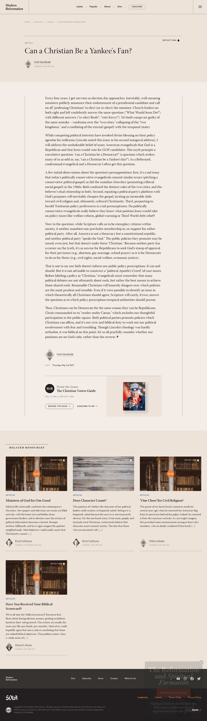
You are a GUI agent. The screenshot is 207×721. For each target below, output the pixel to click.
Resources (38, 22)
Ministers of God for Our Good (28, 500)
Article (29, 43)
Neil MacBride (42, 62)
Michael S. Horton (23, 645)
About (107, 7)
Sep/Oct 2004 (170, 40)
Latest (79, 7)
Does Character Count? (89, 500)
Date (47, 365)
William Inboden (157, 541)
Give (119, 7)
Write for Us (130, 679)
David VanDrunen (23, 541)
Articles (50, 22)
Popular (93, 7)
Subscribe (137, 7)
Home (27, 22)
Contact (114, 679)
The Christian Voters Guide (76, 389)
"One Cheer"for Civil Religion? (161, 500)
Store (100, 679)
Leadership (143, 697)
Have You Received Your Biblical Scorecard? (29, 607)
